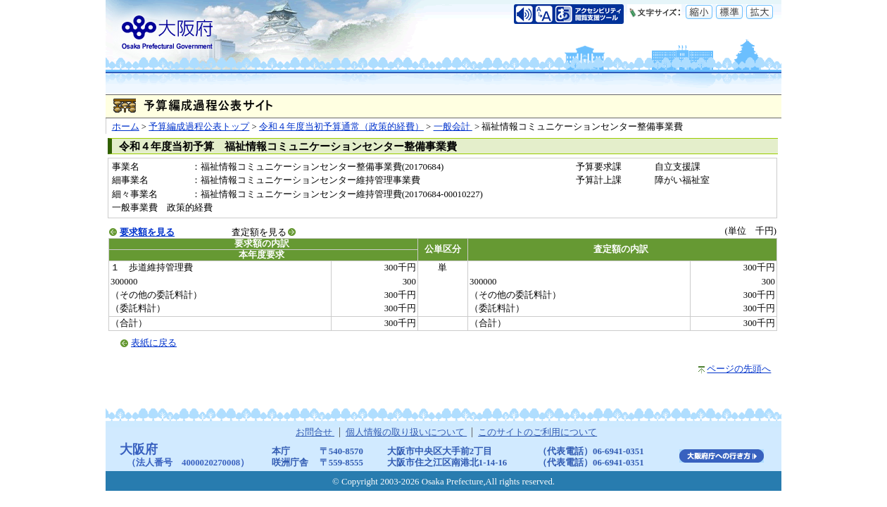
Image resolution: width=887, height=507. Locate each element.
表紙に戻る (154, 343)
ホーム (125, 127)
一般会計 (453, 127)
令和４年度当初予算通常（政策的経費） (341, 127)
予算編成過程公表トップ (199, 127)
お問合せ (315, 432)
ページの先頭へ (739, 369)
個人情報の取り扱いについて (406, 432)
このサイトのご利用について (537, 432)
